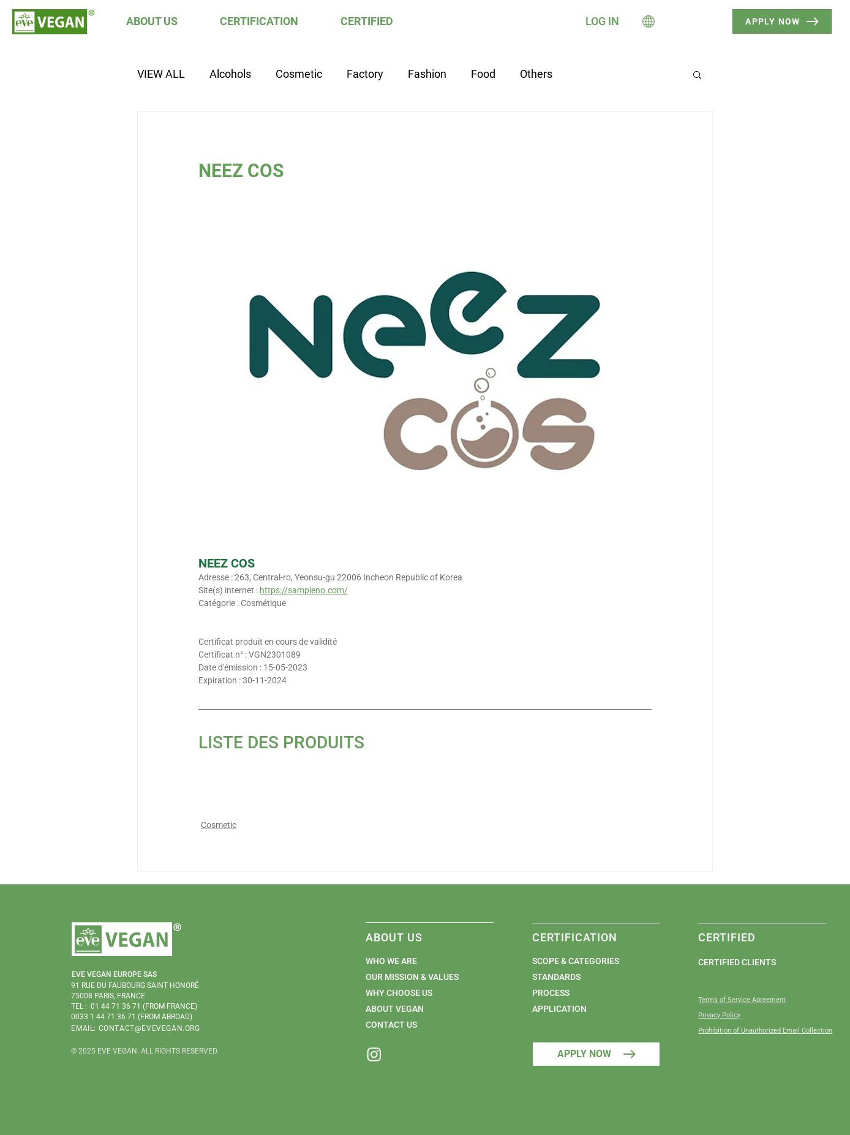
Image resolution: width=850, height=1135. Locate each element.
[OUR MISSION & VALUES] (423, 977)
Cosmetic (299, 73)
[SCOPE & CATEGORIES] (590, 961)
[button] (161, 21)
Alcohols (230, 73)
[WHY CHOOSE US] (423, 993)
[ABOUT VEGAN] (423, 1009)
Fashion (427, 73)
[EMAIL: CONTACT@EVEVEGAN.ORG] (139, 1028)
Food (483, 73)
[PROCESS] (590, 993)
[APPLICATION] (590, 1009)
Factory (365, 73)
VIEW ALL (161, 73)
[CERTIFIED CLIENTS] (756, 962)
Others (536, 73)
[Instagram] (374, 1054)
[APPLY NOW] (782, 21)
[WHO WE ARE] (423, 961)
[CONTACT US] (423, 1025)
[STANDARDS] (590, 977)
